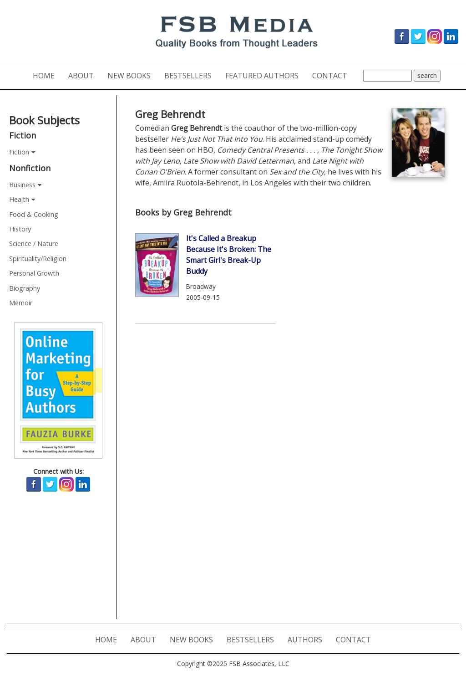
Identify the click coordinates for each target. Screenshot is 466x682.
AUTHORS (308, 639)
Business (22, 184)
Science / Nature (33, 243)
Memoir (20, 302)
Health (19, 199)
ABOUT (84, 75)
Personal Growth (34, 273)
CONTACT (333, 75)
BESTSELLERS (191, 75)
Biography (24, 288)
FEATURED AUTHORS (265, 75)
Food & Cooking (33, 214)
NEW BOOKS (132, 75)
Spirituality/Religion (37, 258)
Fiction (19, 152)
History (20, 229)
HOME (47, 75)
